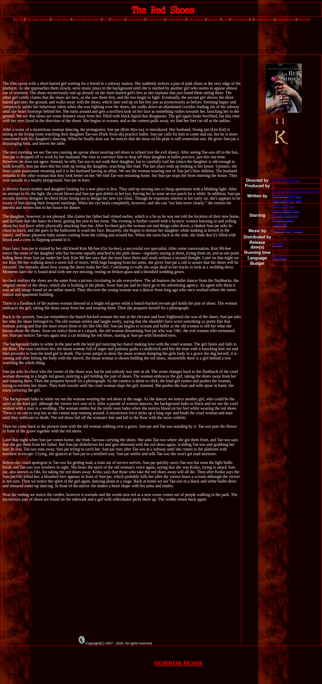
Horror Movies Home (87, 19)
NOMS (19, 19)
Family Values (60, 19)
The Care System (38, 19)
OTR (106, 19)
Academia (118, 19)
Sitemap (303, 19)
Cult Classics (196, 19)
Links (225, 19)
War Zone (213, 19)
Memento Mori (286, 19)
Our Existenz (135, 19)
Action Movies (175, 19)
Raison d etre (155, 19)
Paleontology (240, 19)
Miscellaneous (264, 19)
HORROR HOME (178, 663)
